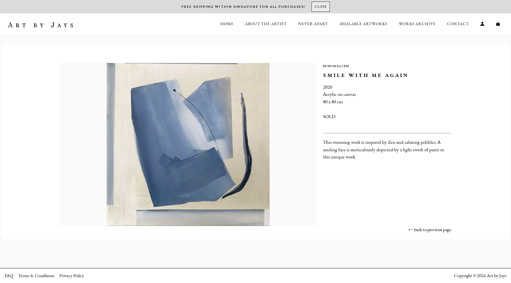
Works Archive (417, 23)
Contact (458, 23)
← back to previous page (429, 229)
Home (227, 23)
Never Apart (313, 23)
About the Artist (266, 23)
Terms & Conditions (36, 275)
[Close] (321, 7)
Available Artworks (363, 23)
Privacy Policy (71, 275)
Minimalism (336, 66)
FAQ (9, 275)
